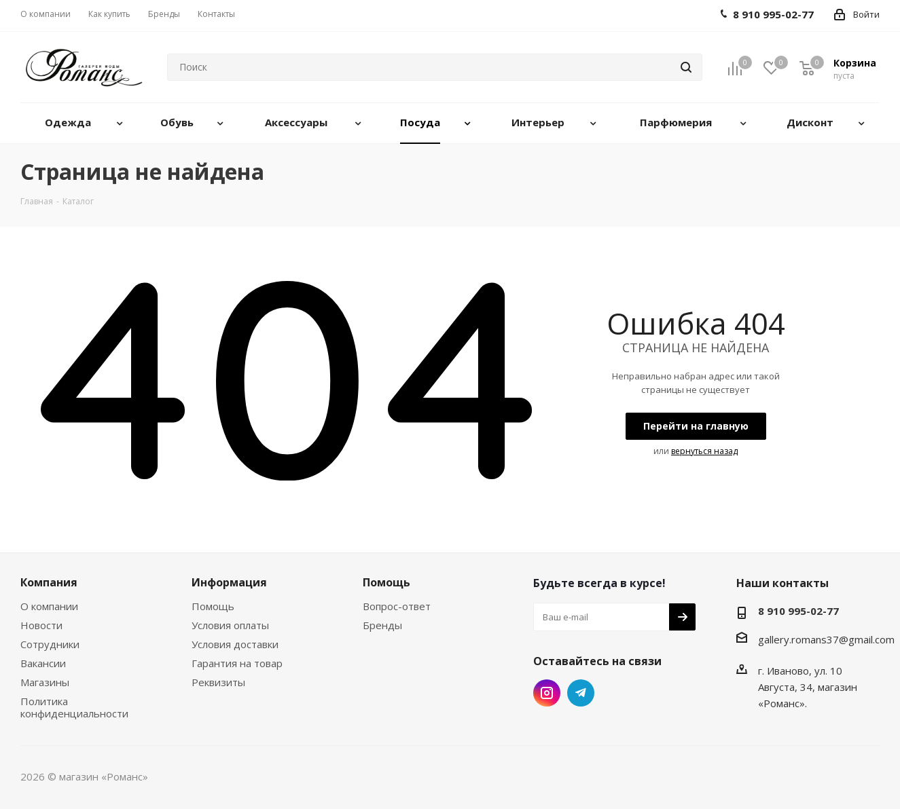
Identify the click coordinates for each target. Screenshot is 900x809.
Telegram (580, 693)
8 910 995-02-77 (798, 611)
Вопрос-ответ (397, 606)
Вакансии (43, 663)
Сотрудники (49, 644)
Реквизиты (218, 682)
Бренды (382, 625)
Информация (229, 582)
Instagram (546, 693)
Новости (41, 625)
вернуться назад (704, 451)
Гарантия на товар (237, 663)
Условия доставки (235, 644)
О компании (49, 606)
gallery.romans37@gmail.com (826, 639)
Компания (48, 582)
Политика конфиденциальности (74, 707)
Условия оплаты (230, 625)
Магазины (44, 682)
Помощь (213, 606)
